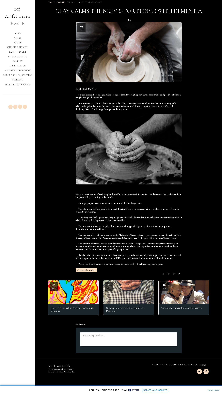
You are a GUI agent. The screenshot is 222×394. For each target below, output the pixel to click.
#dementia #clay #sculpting (86, 270)
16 (164, 285)
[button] (10, 107)
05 (54, 285)
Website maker (69, 372)
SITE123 (60, 372)
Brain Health (59, 2)
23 (109, 285)
